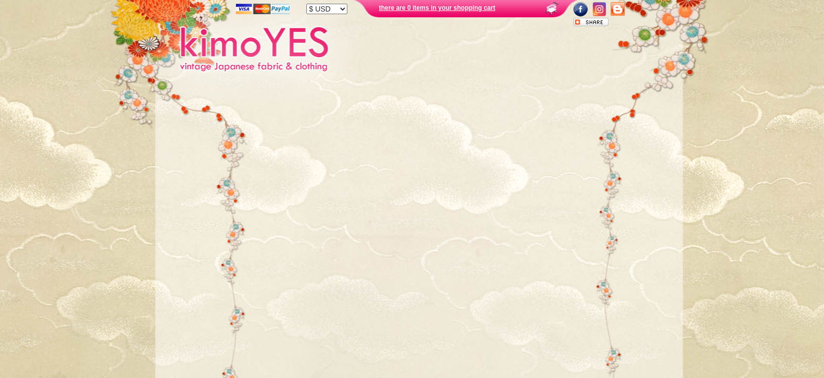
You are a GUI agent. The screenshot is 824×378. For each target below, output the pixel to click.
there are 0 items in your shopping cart (437, 8)
